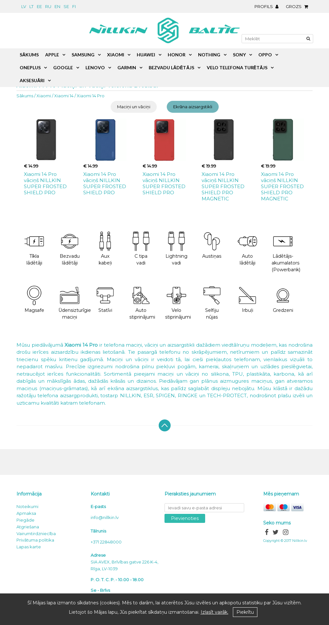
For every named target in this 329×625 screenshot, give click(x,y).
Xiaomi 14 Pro (91, 95)
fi (74, 6)
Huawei (146, 54)
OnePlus (30, 67)
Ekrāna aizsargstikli (192, 106)
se (66, 6)
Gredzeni (283, 299)
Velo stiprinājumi (178, 303)
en (57, 6)
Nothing (209, 54)
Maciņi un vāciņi (133, 106)
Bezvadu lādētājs (171, 67)
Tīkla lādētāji (34, 249)
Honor (176, 54)
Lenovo (95, 67)
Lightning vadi (176, 249)
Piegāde (25, 520)
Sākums (24, 95)
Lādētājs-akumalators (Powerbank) (286, 252)
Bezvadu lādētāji (70, 249)
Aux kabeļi (105, 249)
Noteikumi (27, 506)
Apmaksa (26, 513)
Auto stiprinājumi (142, 303)
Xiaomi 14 (64, 95)
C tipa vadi (141, 249)
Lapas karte (28, 546)
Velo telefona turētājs (237, 67)
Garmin (126, 67)
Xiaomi (43, 95)
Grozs (298, 6)
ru (48, 6)
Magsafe (34, 299)
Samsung (83, 54)
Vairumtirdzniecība (36, 533)
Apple (52, 54)
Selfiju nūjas (212, 303)
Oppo (265, 54)
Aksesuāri (32, 80)
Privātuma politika (35, 540)
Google (63, 67)
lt (31, 6)
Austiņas (212, 245)
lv (23, 6)
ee (39, 6)
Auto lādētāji (247, 249)
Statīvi (105, 299)
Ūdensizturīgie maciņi (72, 303)
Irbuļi (247, 299)
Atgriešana (27, 526)
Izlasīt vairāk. (214, 612)
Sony (239, 54)
